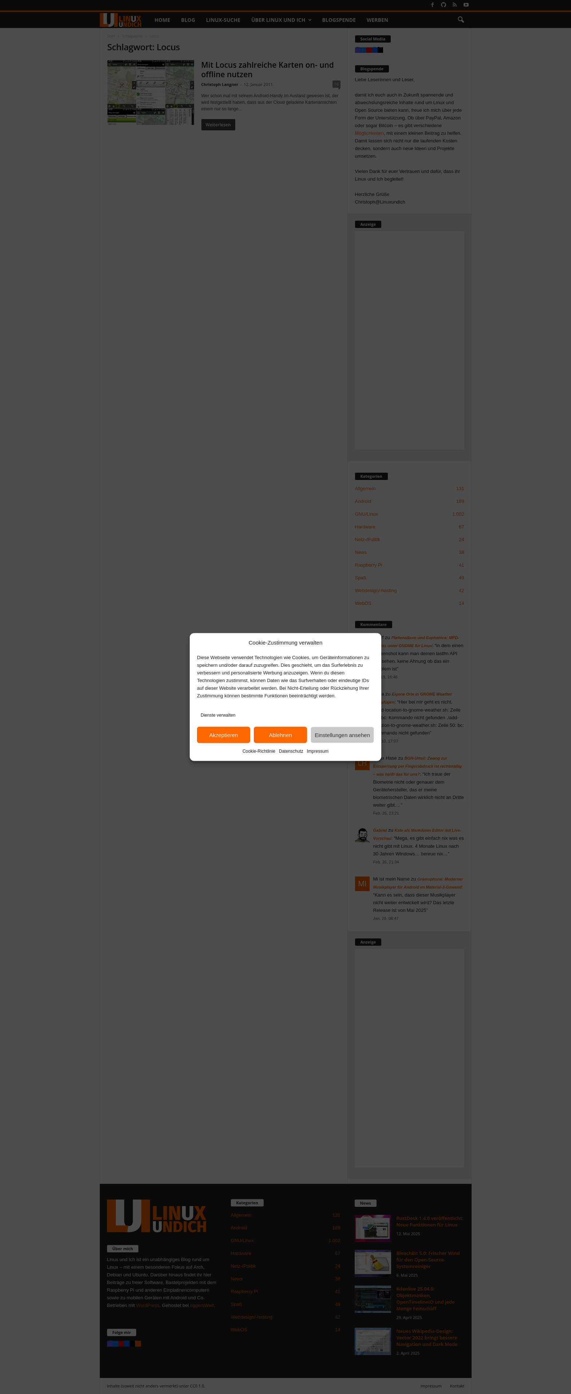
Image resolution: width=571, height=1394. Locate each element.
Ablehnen (280, 735)
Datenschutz (291, 751)
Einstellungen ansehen (342, 735)
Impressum (317, 751)
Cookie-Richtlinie (259, 751)
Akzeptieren (223, 735)
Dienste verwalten (218, 715)
